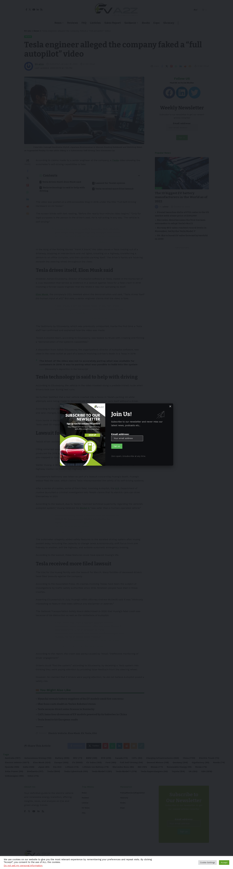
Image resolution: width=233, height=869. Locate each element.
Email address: (127, 437)
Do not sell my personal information (23, 865)
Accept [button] (224, 862)
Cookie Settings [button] (207, 862)
